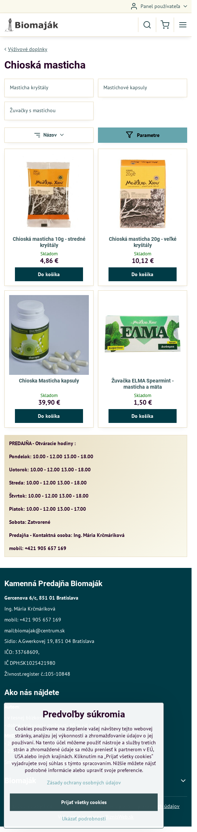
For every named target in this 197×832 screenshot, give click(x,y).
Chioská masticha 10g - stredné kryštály (49, 242)
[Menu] (183, 24)
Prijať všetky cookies (84, 820)
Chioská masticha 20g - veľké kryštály (143, 242)
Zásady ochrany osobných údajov (84, 800)
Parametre (142, 135)
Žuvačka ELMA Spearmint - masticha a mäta (142, 384)
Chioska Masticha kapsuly (49, 381)
